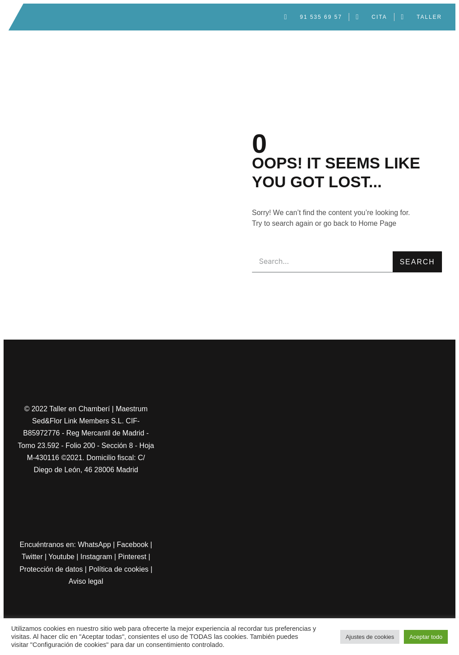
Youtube (61, 556)
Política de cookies (118, 569)
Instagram (96, 556)
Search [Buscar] (417, 262)
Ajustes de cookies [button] (370, 636)
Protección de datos (50, 569)
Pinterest (132, 556)
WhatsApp (94, 544)
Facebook (132, 544)
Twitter (32, 556)
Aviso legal (86, 581)
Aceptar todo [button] (425, 636)
